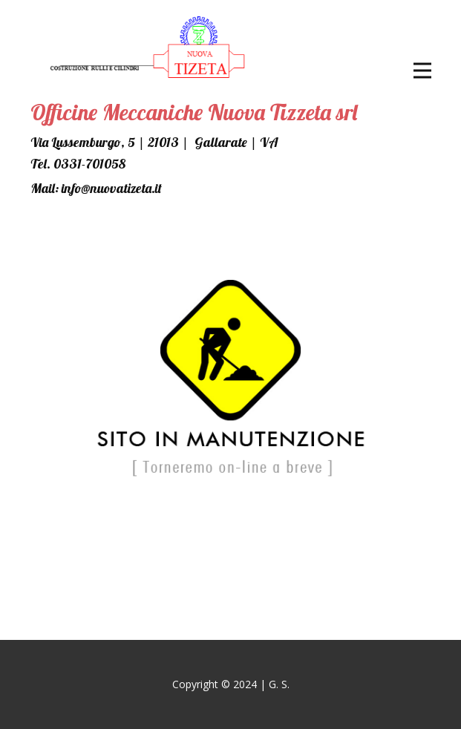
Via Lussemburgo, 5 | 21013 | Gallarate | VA (154, 142)
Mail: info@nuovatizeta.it (96, 188)
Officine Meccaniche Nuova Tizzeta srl (193, 112)
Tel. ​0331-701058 (77, 163)
